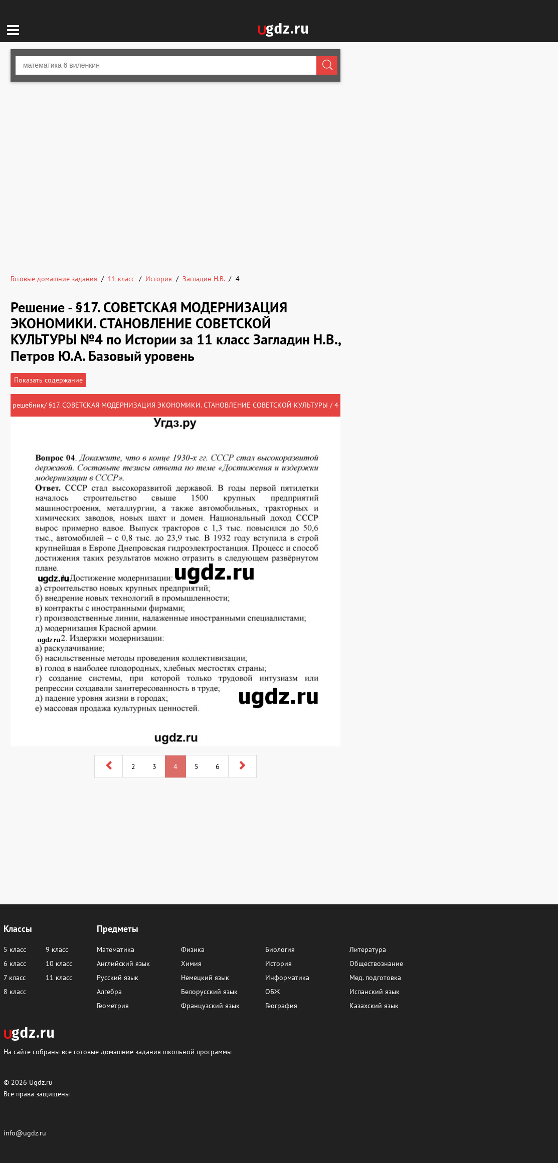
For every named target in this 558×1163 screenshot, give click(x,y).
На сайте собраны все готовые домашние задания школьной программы (118, 1051)
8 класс (15, 991)
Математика (115, 949)
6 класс (15, 963)
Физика (193, 949)
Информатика (287, 977)
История (278, 963)
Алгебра (109, 991)
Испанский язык (374, 991)
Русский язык (117, 977)
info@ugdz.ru (25, 1132)
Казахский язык (374, 1005)
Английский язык (123, 963)
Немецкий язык (205, 977)
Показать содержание (48, 379)
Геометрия (113, 1005)
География (281, 1005)
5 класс (15, 949)
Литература (367, 949)
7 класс (15, 977)
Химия (191, 963)
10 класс (59, 963)
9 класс (57, 949)
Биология (280, 949)
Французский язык (210, 1005)
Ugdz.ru (41, 1082)
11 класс (59, 977)
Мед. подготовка (375, 977)
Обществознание (376, 963)
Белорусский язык (209, 991)
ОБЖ (272, 991)
